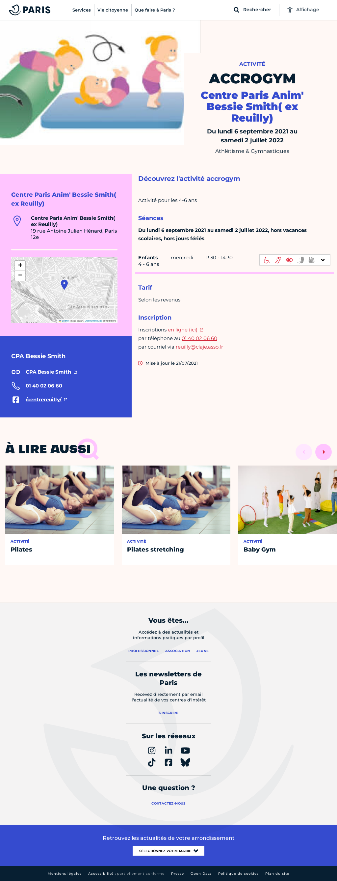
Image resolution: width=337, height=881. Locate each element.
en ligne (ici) (182, 330)
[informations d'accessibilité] (294, 260)
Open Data (201, 873)
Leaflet (64, 320)
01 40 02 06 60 (199, 338)
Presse (177, 873)
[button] (64, 284)
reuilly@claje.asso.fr (199, 347)
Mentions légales (65, 873)
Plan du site (277, 873)
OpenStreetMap (93, 320)
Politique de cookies (238, 873)
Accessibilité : (126, 873)
